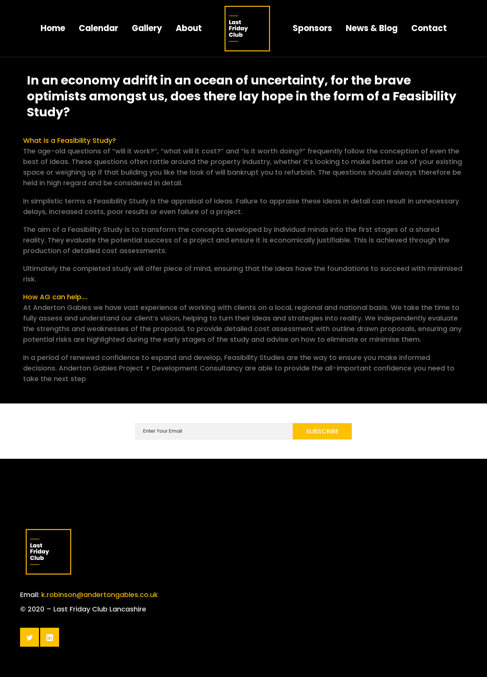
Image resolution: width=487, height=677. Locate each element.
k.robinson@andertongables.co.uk (99, 609)
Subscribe (322, 431)
